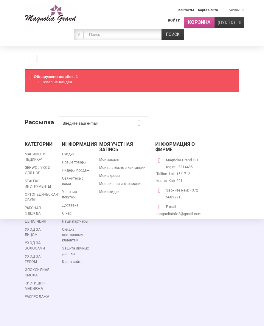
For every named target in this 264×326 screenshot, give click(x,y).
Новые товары (74, 162)
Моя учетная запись (116, 146)
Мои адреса (109, 176)
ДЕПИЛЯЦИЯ (35, 221)
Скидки (68, 154)
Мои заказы (109, 159)
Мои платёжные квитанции (122, 168)
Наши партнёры (75, 221)
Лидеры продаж (75, 170)
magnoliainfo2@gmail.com (178, 214)
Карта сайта (72, 262)
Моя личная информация (120, 184)
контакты (186, 10)
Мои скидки (109, 192)
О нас (67, 213)
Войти (174, 20)
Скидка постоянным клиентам (72, 234)
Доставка (70, 205)
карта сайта (208, 10)
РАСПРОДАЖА (37, 297)
